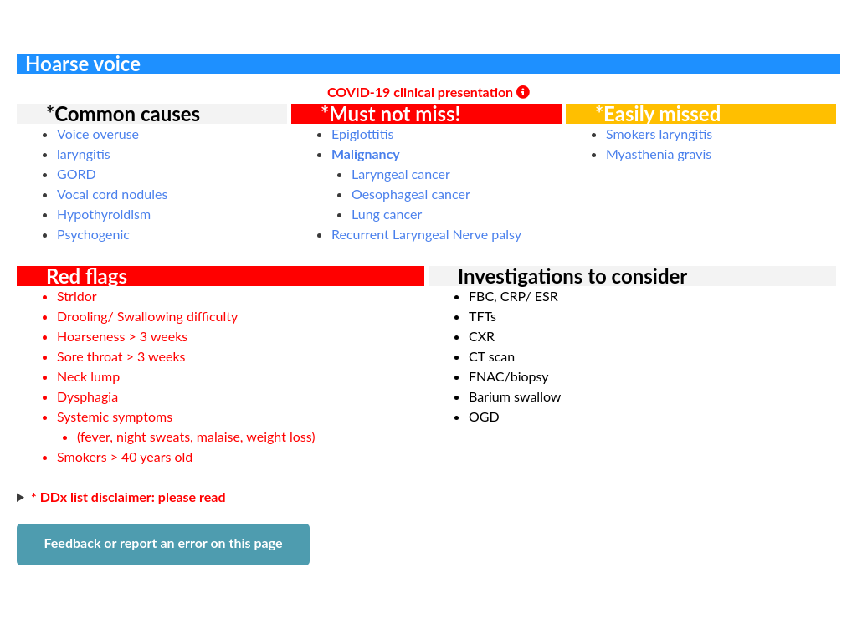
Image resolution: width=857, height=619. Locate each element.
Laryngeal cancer (401, 174)
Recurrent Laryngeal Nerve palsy (426, 234)
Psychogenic (93, 234)
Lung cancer (387, 214)
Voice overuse (98, 133)
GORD (76, 174)
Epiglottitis (362, 133)
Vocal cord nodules (112, 194)
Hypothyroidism (104, 214)
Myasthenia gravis (658, 153)
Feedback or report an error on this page (163, 542)
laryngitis (83, 153)
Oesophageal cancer (411, 194)
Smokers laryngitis (659, 133)
